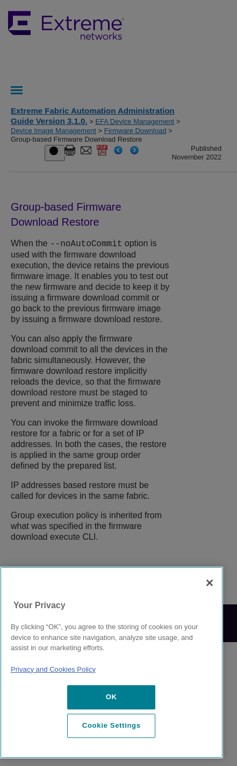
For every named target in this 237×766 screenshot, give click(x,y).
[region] (111, 662)
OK (111, 697)
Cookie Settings (111, 725)
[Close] (209, 583)
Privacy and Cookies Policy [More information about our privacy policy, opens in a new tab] (53, 669)
